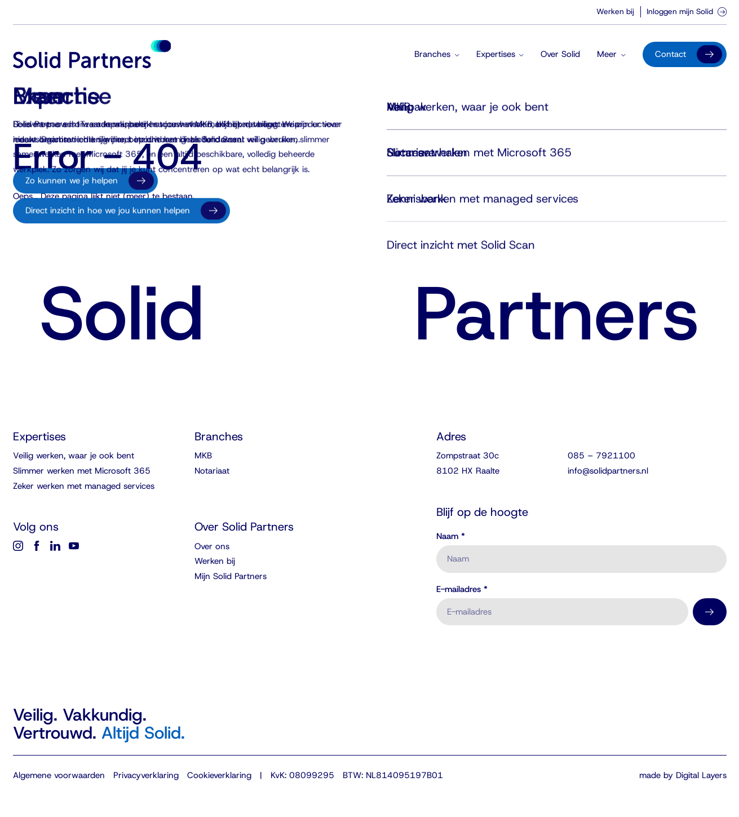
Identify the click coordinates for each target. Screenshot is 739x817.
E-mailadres (462, 589)
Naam (450, 536)
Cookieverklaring (219, 775)
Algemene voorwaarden (59, 775)
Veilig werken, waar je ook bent (73, 455)
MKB (203, 455)
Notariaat (211, 470)
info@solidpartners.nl (608, 470)
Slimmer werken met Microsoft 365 (82, 470)
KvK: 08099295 (302, 775)
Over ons (211, 546)
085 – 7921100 (601, 455)
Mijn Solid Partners (230, 576)
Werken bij (615, 11)
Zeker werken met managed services (83, 486)
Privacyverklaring (146, 775)
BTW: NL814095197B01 (393, 775)
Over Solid (560, 54)
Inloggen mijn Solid (687, 11)
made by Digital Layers (683, 775)
